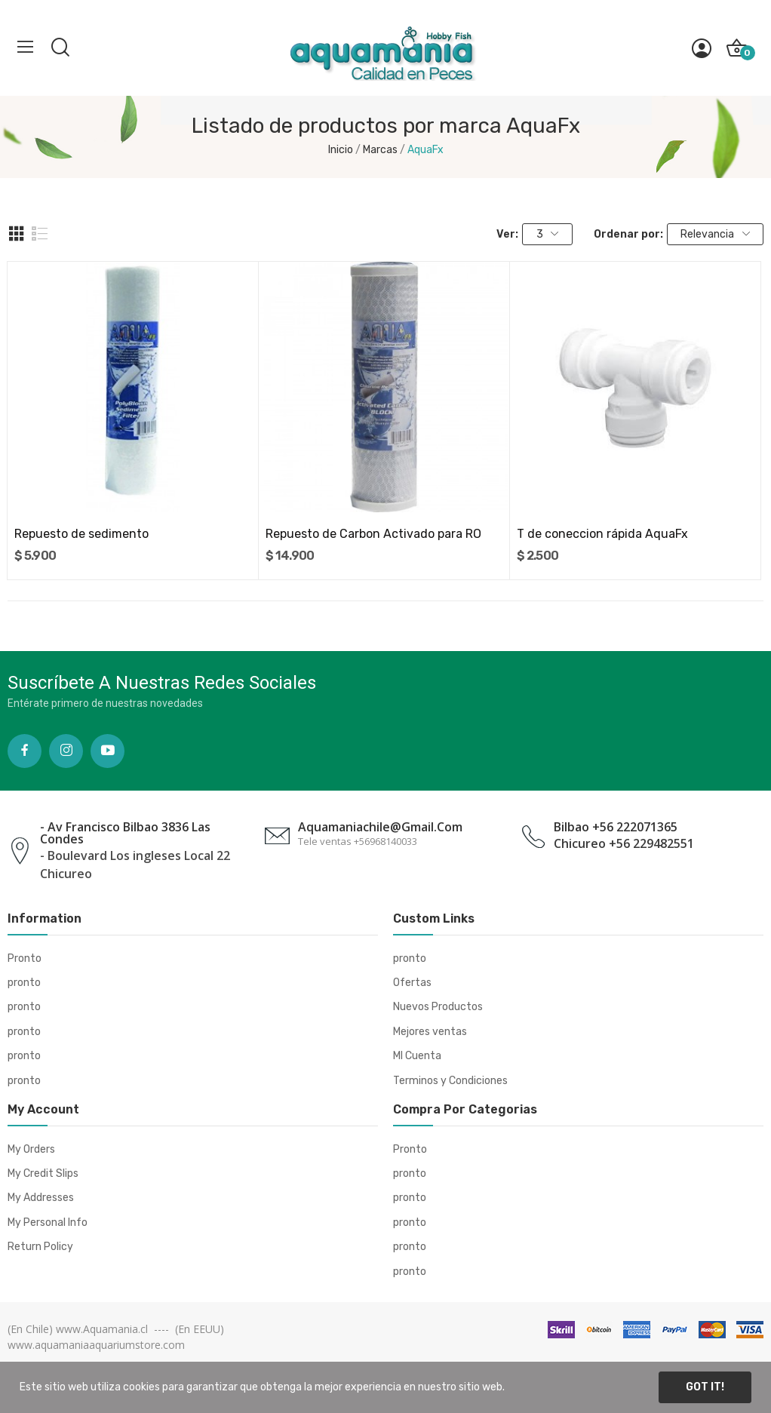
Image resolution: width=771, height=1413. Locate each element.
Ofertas (412, 982)
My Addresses (41, 1197)
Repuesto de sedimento (81, 534)
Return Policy (40, 1246)
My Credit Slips (43, 1173)
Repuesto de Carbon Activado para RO (373, 534)
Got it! (705, 1387)
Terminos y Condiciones (450, 1080)
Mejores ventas (430, 1031)
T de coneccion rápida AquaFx (602, 534)
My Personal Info (48, 1222)
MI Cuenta (417, 1055)
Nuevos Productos (438, 1006)
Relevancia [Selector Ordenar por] (715, 234)
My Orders (31, 1149)
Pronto (24, 958)
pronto (24, 982)
